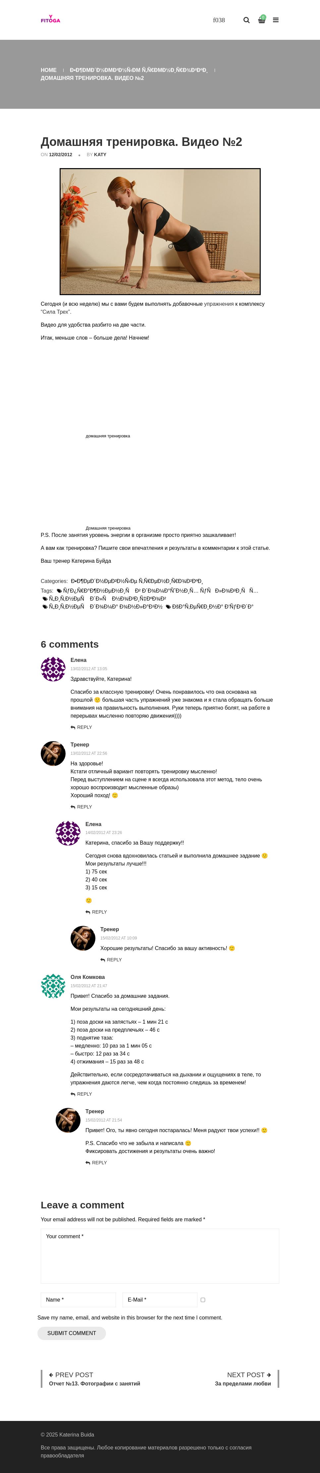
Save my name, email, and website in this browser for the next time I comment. (129, 1317)
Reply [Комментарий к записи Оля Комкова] (84, 1094)
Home (49, 70)
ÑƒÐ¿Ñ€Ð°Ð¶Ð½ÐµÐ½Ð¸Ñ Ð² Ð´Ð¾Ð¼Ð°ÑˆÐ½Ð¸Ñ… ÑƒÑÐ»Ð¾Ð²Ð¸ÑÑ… (161, 591)
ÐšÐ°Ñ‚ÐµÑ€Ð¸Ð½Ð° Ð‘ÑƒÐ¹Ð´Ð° (212, 606)
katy (100, 154)
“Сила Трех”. (56, 312)
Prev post (74, 1374)
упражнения (219, 304)
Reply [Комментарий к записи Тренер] (84, 806)
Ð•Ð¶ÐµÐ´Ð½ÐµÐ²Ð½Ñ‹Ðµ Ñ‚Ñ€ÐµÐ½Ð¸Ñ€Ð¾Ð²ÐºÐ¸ (139, 70)
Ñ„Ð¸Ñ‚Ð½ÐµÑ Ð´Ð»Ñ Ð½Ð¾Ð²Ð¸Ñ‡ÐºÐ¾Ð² (107, 599)
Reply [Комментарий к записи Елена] (84, 727)
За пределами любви (243, 1383)
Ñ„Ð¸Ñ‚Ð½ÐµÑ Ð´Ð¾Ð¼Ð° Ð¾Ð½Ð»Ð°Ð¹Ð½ (106, 606)
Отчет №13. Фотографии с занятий (94, 1383)
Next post (246, 1374)
